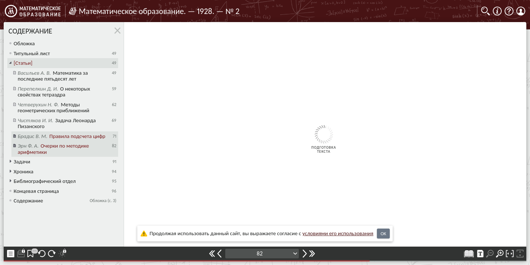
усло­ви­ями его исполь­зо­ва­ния (338, 233)
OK (383, 233)
